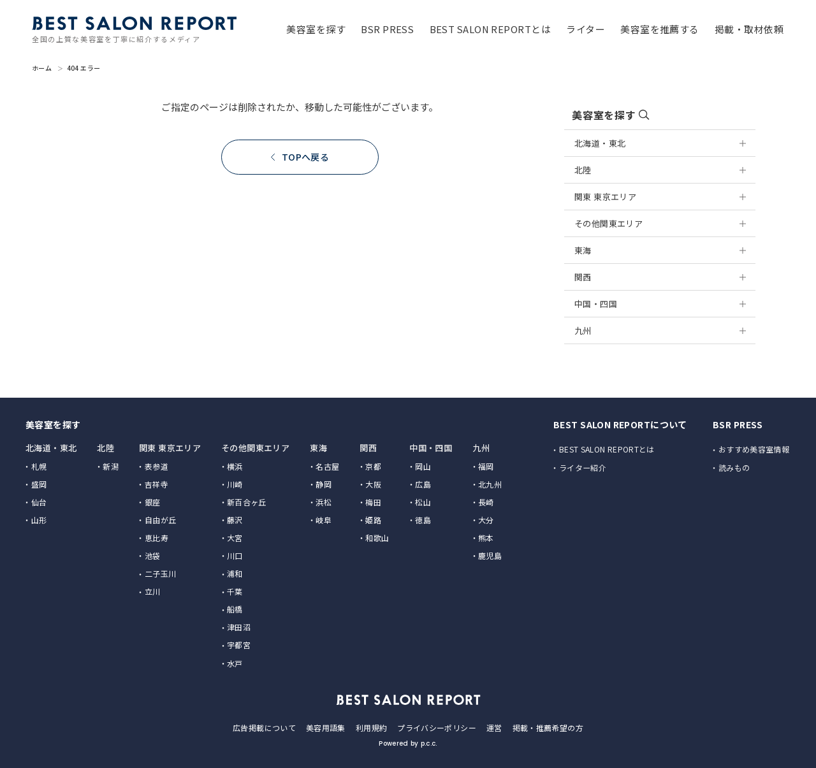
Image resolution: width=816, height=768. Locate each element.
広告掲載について (264, 726)
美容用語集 (326, 726)
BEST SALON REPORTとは (607, 449)
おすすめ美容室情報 (754, 449)
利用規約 (371, 726)
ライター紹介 (583, 467)
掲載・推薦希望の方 (548, 726)
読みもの (734, 467)
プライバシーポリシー (436, 726)
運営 (494, 726)
